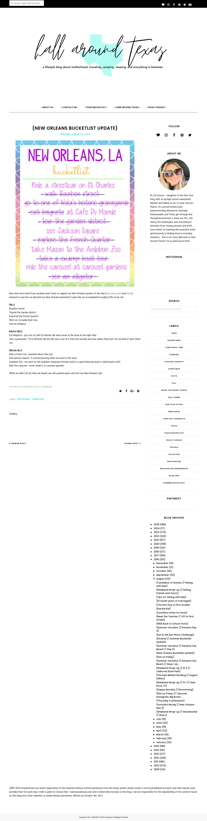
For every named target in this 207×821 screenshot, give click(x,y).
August (160, 578)
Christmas (174, 369)
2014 (156, 750)
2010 (156, 765)
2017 (156, 555)
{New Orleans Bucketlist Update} (175, 653)
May (158, 726)
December (162, 563)
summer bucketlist (174, 483)
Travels (174, 447)
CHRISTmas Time (174, 347)
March (160, 734)
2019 (156, 547)
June (159, 722)
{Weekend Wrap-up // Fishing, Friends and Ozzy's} (173, 591)
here (108, 293)
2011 (156, 761)
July (158, 719)
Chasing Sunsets (174, 361)
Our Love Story (174, 404)
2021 (156, 540)
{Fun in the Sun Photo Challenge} (175, 634)
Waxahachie (174, 461)
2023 (156, 532)
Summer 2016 (38, 399)
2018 (156, 551)
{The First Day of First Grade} (173, 604)
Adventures (174, 340)
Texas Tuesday (174, 440)
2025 (174, 333)
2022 (156, 536)
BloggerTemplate (121, 817)
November (162, 567)
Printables (174, 411)
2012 (156, 757)
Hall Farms (174, 397)
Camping (174, 354)
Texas (174, 426)
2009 (156, 769)
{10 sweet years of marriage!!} (173, 600)
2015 (156, 746)
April (159, 730)
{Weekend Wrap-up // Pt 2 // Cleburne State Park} (173, 669)
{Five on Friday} (165, 657)
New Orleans (23, 399)
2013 (156, 753)
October (161, 571)
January (161, 742)
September (162, 575)
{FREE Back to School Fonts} (172, 623)
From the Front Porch (174, 390)
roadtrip (174, 475)
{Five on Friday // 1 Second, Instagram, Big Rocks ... (171, 695)
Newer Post (18, 443)
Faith (174, 376)
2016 (156, 559)
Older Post (131, 443)
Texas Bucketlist (174, 433)
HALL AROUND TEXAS (95, 817)
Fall (174, 383)
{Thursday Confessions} (170, 700)
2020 (156, 543)
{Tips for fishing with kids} (171, 597)
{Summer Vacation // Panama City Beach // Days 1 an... (176, 662)
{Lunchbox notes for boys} (171, 612)
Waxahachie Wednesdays (174, 468)
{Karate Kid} (163, 608)
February (161, 738)
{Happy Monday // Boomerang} (174, 689)
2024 (157, 528)
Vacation (174, 454)
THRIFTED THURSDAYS (174, 418)
